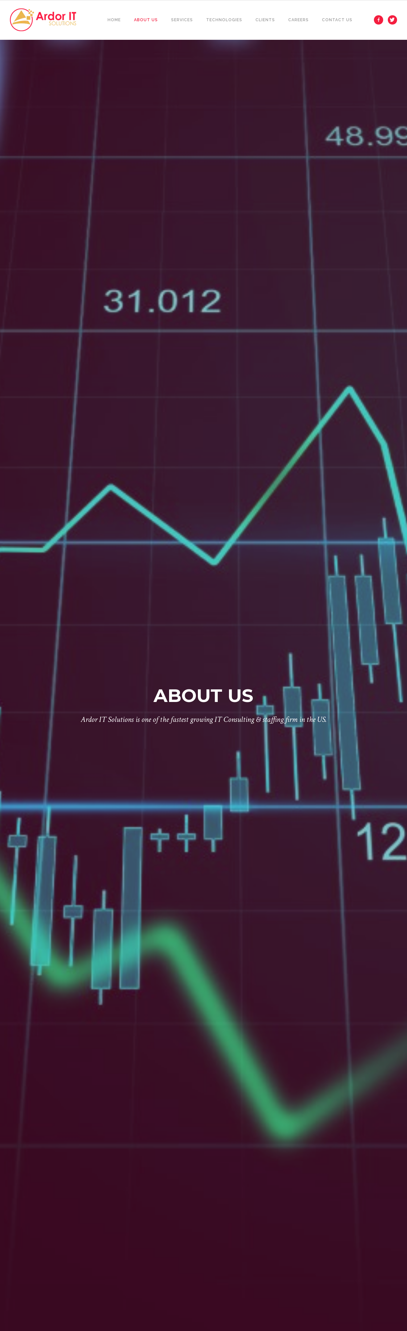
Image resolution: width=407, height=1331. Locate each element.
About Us (146, 20)
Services (182, 20)
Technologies (224, 20)
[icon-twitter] (392, 20)
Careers (298, 20)
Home (114, 20)
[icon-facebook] (380, 20)
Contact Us (337, 20)
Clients (265, 20)
